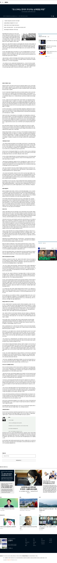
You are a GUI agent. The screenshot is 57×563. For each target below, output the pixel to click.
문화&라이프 (27, 542)
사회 (26, 540)
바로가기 (53, 248)
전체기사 (34, 545)
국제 (34, 540)
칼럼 (26, 545)
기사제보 (50, 539)
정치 (26, 539)
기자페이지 (43, 543)
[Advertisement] (16, 75)
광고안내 (50, 542)
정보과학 (34, 542)
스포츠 (26, 543)
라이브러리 (43, 542)
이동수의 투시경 (42, 36)
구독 (48, 36)
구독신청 (50, 540)
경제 (34, 539)
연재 (42, 539)
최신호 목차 (43, 540)
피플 (34, 543)
